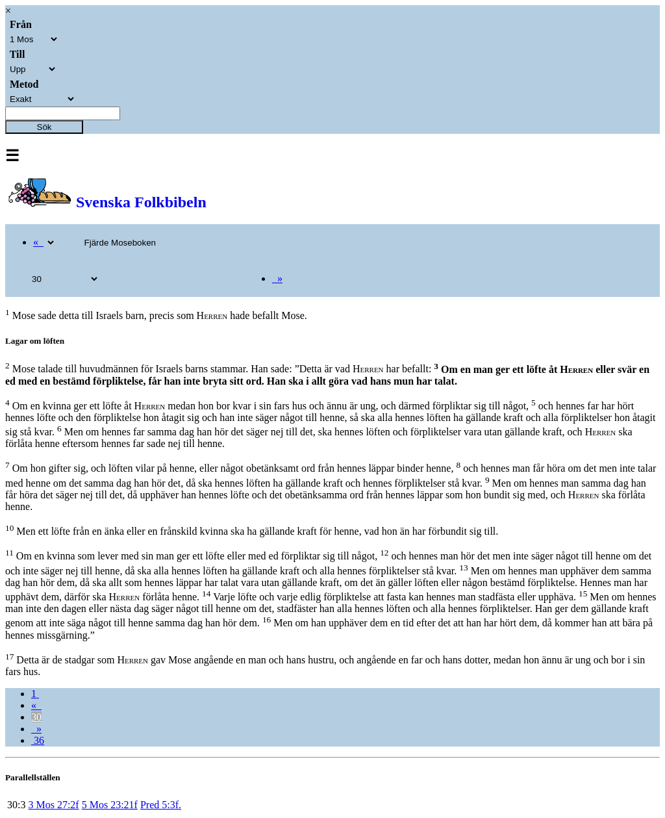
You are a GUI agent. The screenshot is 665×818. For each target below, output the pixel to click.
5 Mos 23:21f (110, 804)
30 (36, 716)
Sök (44, 127)
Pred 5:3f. (160, 804)
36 (37, 740)
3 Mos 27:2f (53, 804)
